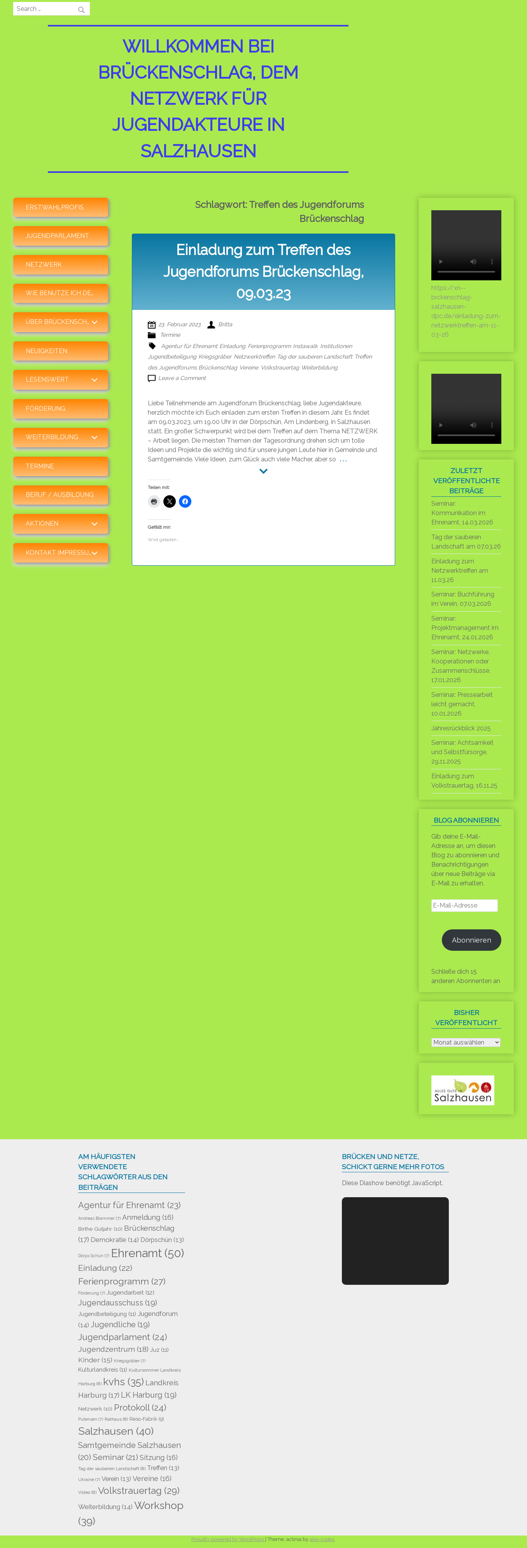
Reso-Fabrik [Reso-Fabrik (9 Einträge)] (147, 1419)
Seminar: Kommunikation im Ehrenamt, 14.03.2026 (462, 513)
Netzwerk (44, 264)
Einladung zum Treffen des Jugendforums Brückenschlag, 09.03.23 (263, 271)
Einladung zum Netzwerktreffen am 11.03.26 (459, 571)
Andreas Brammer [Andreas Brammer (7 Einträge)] (99, 1218)
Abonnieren (471, 940)
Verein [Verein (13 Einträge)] (116, 1479)
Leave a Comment (182, 378)
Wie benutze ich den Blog (67, 293)
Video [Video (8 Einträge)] (87, 1492)
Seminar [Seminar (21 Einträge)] (115, 1457)
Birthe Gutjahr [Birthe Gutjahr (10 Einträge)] (100, 1229)
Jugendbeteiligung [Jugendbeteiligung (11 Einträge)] (107, 1314)
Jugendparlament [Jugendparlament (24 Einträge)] (122, 1337)
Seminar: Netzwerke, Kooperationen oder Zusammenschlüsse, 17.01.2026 (460, 666)
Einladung (232, 346)
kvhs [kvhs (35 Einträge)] (123, 1382)
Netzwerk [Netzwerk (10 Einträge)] (95, 1409)
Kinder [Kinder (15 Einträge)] (95, 1360)
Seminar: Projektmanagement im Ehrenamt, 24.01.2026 (465, 628)
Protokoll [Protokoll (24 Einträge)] (140, 1407)
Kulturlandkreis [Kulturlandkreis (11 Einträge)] (102, 1369)
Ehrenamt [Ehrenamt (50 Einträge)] (147, 1253)
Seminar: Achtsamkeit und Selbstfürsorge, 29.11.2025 (462, 752)
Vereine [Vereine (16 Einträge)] (152, 1478)
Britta (225, 324)
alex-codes (322, 1539)
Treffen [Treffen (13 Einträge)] (163, 1468)
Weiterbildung (319, 367)
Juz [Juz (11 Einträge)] (159, 1349)
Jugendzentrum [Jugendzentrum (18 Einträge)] (113, 1349)
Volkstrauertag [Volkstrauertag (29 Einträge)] (139, 1490)
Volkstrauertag (280, 367)
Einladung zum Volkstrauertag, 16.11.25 (464, 780)
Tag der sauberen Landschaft (314, 356)
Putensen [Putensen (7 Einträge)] (90, 1419)
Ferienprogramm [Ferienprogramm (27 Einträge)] (122, 1281)
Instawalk (305, 346)
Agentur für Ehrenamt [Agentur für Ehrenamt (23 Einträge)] (129, 1205)
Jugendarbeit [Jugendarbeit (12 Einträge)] (130, 1292)
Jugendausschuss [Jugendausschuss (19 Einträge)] (117, 1302)
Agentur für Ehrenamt (189, 346)
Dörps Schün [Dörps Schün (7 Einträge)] (93, 1255)
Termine (40, 466)
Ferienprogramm (269, 346)
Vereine (248, 367)
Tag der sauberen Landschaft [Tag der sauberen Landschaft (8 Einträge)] (111, 1468)
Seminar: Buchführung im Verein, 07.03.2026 (462, 599)
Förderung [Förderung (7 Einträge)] (91, 1293)
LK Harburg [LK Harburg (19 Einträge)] (149, 1395)
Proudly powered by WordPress (228, 1539)
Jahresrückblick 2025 (461, 728)
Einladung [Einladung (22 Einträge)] (105, 1268)
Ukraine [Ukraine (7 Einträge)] (89, 1479)
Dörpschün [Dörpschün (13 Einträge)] (162, 1240)
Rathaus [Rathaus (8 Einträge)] (116, 1419)
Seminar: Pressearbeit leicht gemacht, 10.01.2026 (462, 704)
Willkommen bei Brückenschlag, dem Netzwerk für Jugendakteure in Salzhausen (198, 98)
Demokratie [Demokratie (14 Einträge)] (115, 1240)
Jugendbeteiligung (172, 356)
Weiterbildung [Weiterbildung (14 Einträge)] (105, 1507)
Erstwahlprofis (55, 207)
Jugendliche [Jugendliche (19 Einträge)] (120, 1324)
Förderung (45, 408)
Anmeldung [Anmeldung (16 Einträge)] (147, 1217)
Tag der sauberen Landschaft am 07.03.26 (466, 541)
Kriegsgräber (214, 356)
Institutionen (336, 346)
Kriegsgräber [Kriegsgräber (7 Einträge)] (129, 1360)
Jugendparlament (57, 235)
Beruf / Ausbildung (60, 494)
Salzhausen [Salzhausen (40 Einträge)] (116, 1431)
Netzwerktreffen (254, 356)
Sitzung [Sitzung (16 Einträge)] (159, 1457)
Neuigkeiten (46, 351)
